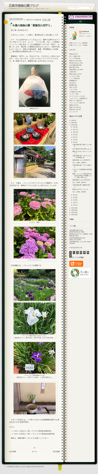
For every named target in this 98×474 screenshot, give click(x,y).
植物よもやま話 (73, 107)
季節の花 (28, 19)
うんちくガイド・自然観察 (77, 98)
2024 (73, 120)
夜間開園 (71, 80)
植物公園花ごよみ (74, 69)
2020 (73, 210)
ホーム (34, 451)
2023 (73, 122)
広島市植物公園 (85, 31)
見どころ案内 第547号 (79, 182)
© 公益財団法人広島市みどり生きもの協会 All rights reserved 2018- (25, 466)
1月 (74, 205)
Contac (80, 21)
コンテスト (72, 94)
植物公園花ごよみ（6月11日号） (81, 180)
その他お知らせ (73, 91)
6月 (74, 142)
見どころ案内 (73, 56)
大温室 (71, 72)
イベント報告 (73, 78)
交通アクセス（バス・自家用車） (78, 43)
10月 (74, 132)
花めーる (71, 87)
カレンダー (72, 111)
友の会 (71, 83)
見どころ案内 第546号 (79, 192)
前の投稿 (56, 451)
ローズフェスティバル (75, 96)
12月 (74, 127)
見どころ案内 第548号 (79, 162)
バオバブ (71, 89)
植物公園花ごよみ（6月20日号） (81, 160)
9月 (74, 134)
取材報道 (71, 85)
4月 (74, 197)
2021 (73, 208)
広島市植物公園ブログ (24, 5)
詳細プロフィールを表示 (85, 36)
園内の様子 (72, 67)
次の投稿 (12, 451)
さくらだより (73, 76)
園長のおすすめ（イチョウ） (80, 189)
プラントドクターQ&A (75, 103)
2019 (73, 212)
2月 (74, 202)
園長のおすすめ (73, 60)
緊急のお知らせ (73, 74)
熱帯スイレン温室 (74, 100)
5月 (74, 195)
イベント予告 (73, 58)
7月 (74, 139)
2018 (73, 214)
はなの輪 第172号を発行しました (81, 149)
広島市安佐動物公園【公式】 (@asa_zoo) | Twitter (77, 238)
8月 (74, 137)
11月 (74, 129)
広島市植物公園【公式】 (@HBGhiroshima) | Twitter (76, 231)
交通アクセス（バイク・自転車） (78, 45)
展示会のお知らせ (74, 63)
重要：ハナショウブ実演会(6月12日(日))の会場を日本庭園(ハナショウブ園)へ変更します (82, 175)
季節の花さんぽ (73, 109)
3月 (74, 200)
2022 (73, 125)
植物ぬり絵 (72, 105)
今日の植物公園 (36, 19)
